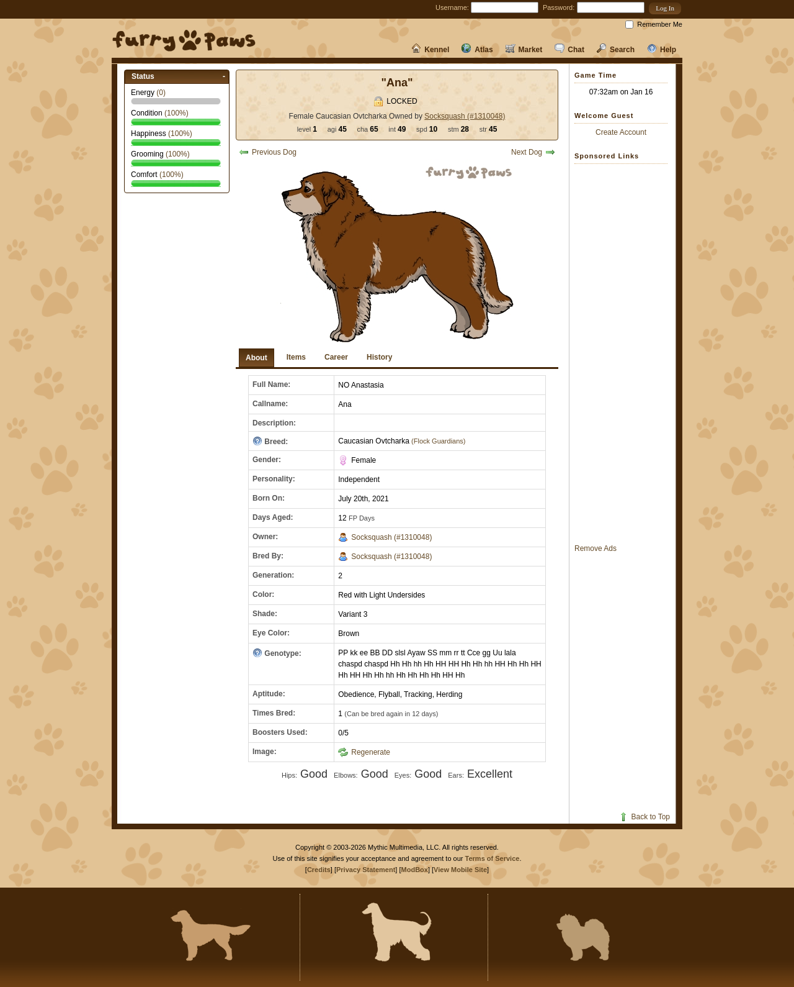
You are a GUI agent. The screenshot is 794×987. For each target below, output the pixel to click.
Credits (319, 869)
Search (616, 49)
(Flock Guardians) (437, 441)
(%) (176, 113)
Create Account (621, 132)
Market (524, 49)
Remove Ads (595, 548)
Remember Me (659, 24)
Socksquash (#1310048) (464, 116)
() (161, 92)
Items (296, 357)
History (379, 357)
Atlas (477, 49)
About (256, 357)
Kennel (430, 49)
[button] (665, 8)
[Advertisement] (624, 353)
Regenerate (364, 752)
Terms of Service (492, 858)
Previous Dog (268, 152)
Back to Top (644, 816)
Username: (452, 7)
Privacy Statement (365, 869)
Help (661, 49)
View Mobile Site (460, 869)
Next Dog (533, 152)
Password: (558, 7)
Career (336, 357)
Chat (569, 49)
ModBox (414, 869)
